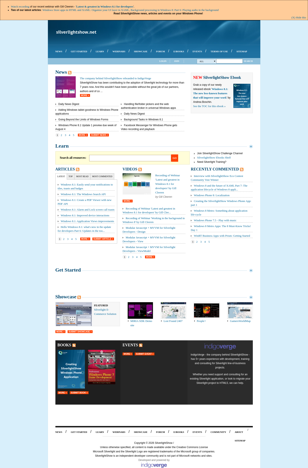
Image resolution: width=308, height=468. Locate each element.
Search (248, 61)
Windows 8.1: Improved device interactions (85, 215)
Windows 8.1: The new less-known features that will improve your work (210, 93)
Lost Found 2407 (173, 321)
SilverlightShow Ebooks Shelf (214, 157)
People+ (201, 321)
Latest (61, 176)
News (61, 72)
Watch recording (20, 6)
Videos (130, 169)
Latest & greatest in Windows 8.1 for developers (104, 6)
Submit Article (102, 239)
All (208, 61)
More (84, 95)
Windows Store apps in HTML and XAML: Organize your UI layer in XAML (85, 10)
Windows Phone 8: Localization (212, 195)
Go (175, 158)
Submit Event (144, 354)
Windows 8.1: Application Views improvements (87, 221)
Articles (65, 169)
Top (71, 176)
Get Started (68, 270)
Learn (62, 146)
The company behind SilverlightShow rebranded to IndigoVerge (115, 78)
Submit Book (78, 393)
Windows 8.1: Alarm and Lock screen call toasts (87, 209)
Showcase (66, 296)
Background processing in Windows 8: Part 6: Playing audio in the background (175, 10)
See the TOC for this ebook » (209, 106)
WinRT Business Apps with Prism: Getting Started (222, 235)
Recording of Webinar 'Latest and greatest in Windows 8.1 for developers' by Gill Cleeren (167, 184)
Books (64, 345)
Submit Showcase (79, 331)
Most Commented (102, 176)
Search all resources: (73, 157)
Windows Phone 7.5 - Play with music (215, 220)
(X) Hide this (298, 17)
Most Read (82, 176)
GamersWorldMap (240, 321)
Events (130, 345)
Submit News (98, 135)
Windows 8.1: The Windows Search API (83, 194)
